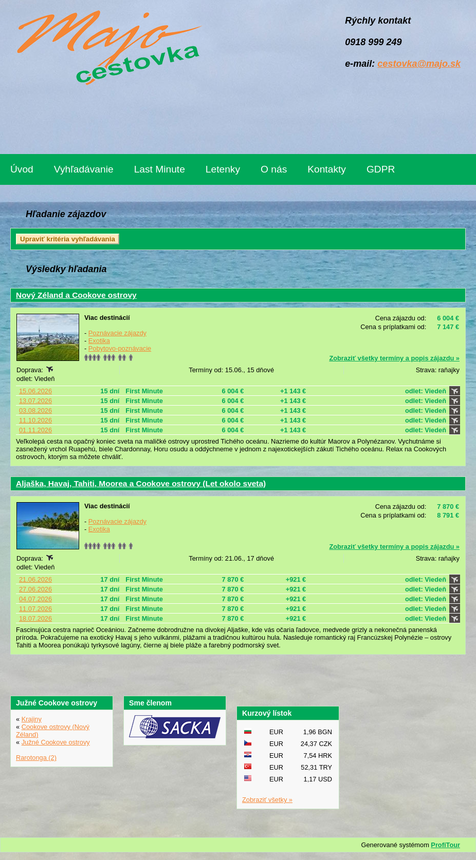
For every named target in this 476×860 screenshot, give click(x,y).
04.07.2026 (35, 599)
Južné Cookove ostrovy (56, 742)
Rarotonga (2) (36, 757)
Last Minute (159, 169)
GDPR (381, 169)
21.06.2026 (35, 579)
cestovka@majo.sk (419, 64)
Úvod (21, 169)
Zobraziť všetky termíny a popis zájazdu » (394, 358)
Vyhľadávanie (84, 169)
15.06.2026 (35, 391)
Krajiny (32, 719)
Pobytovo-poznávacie (119, 348)
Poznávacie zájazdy (117, 333)
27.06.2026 (35, 589)
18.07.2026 (35, 618)
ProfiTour (445, 845)
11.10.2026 (35, 420)
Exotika (99, 341)
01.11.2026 (35, 430)
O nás (274, 169)
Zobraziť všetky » (267, 800)
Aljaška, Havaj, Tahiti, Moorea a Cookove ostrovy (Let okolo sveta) (141, 483)
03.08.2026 (35, 410)
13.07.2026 (35, 401)
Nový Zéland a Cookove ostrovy (76, 295)
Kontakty (326, 169)
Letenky (223, 169)
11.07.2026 (35, 609)
